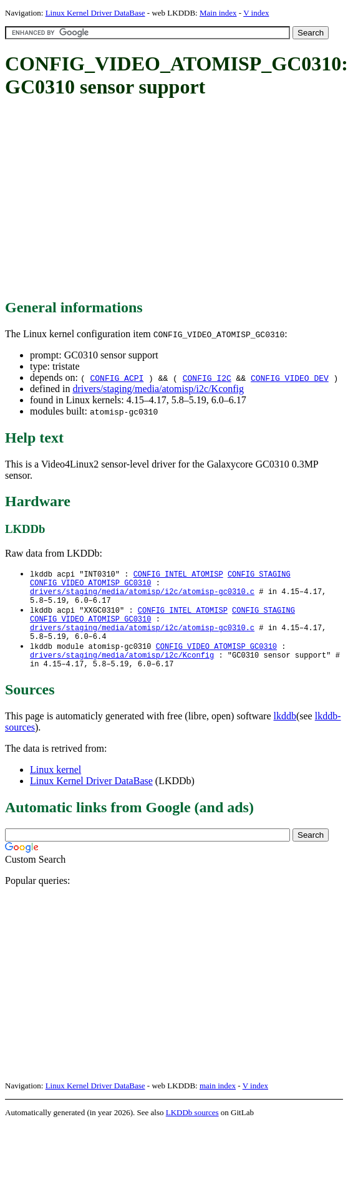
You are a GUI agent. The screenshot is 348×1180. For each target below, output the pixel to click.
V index (256, 12)
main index (218, 1102)
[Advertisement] (165, 199)
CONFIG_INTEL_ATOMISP (178, 574)
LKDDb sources (192, 1129)
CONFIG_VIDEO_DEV (290, 377)
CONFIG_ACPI (116, 377)
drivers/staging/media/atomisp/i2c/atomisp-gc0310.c (142, 595)
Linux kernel (55, 786)
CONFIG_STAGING (259, 574)
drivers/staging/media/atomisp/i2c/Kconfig (158, 388)
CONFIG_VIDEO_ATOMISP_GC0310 (90, 585)
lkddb (285, 732)
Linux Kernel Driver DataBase (95, 12)
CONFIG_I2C (207, 377)
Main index (218, 12)
